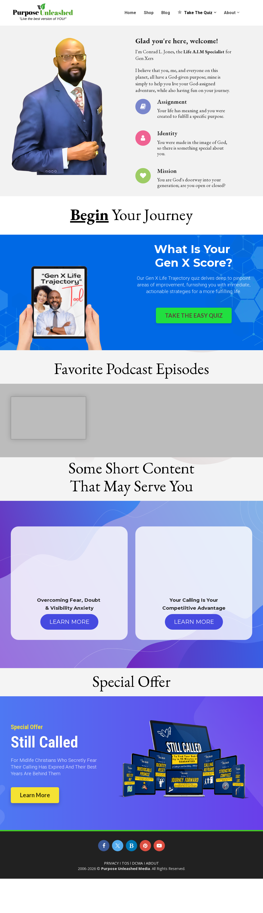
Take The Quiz (195, 12)
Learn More (35, 795)
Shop (149, 12)
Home (130, 12)
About (230, 12)
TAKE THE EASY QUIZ (194, 315)
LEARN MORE (69, 621)
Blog (165, 12)
